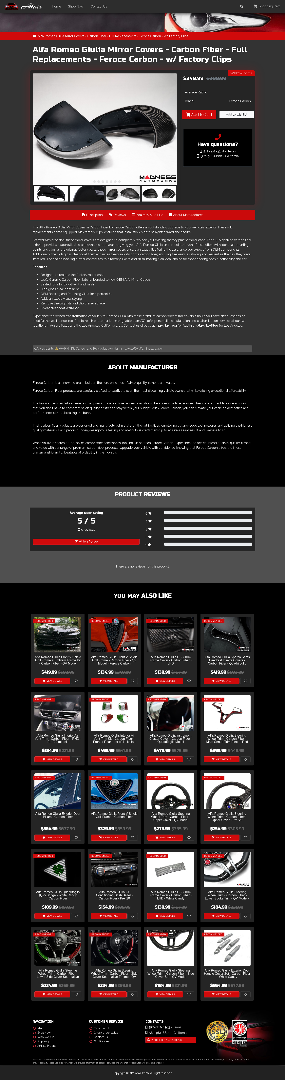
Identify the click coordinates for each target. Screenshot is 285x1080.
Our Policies (99, 1041)
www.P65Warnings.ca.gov (144, 348)
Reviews (117, 215)
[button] (90, 181)
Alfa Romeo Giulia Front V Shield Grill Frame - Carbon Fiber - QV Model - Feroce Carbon (114, 660)
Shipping (41, 1041)
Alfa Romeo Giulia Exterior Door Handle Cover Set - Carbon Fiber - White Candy (227, 974)
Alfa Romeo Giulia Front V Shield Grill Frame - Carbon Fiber (114, 815)
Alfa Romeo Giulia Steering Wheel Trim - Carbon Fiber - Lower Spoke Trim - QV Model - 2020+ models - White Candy (227, 895)
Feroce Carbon (240, 101)
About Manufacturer (186, 215)
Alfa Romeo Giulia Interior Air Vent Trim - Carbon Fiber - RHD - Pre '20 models (58, 738)
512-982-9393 (166, 325)
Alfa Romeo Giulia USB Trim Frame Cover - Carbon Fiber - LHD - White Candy (171, 895)
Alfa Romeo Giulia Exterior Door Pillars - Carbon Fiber (58, 815)
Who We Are (43, 1037)
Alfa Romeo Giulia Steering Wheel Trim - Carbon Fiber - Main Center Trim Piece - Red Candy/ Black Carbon (227, 739)
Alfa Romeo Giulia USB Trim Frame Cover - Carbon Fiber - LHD (171, 660)
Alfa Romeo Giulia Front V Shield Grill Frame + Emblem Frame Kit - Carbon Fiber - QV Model (58, 660)
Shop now (41, 1032)
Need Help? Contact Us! (164, 1039)
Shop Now (77, 6)
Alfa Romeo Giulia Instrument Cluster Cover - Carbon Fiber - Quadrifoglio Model (170, 738)
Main (38, 1028)
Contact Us (100, 6)
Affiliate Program (45, 1045)
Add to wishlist (236, 115)
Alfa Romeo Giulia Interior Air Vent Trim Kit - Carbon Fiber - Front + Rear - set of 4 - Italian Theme (114, 739)
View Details (52, 681)
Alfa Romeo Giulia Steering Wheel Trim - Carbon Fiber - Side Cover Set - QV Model (170, 974)
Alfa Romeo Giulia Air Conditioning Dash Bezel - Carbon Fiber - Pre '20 (114, 895)
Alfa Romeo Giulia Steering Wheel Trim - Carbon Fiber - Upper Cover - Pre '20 (227, 817)
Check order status (103, 1032)
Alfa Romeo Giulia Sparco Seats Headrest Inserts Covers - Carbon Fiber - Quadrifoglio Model (227, 660)
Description (92, 215)
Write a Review (86, 541)
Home (57, 6)
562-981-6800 (207, 325)
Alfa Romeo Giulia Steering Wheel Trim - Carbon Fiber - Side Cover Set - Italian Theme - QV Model (114, 974)
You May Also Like (147, 215)
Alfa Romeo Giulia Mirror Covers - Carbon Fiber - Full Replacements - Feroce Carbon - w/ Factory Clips (113, 36)
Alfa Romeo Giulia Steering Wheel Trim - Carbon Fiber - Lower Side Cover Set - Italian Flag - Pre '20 (58, 974)
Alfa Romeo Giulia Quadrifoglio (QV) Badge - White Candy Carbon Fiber (58, 895)
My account (99, 1028)
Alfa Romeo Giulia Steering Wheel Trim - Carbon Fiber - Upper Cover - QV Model (170, 817)
